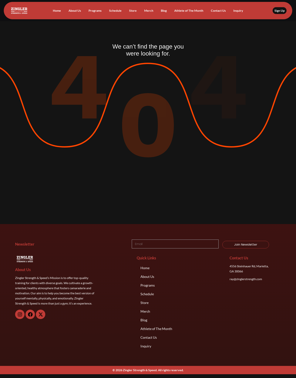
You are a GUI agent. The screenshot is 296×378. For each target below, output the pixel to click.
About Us (75, 10)
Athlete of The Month (188, 10)
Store (133, 10)
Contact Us (218, 10)
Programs (95, 10)
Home (57, 10)
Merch (148, 10)
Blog (164, 10)
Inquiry (238, 10)
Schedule (115, 10)
